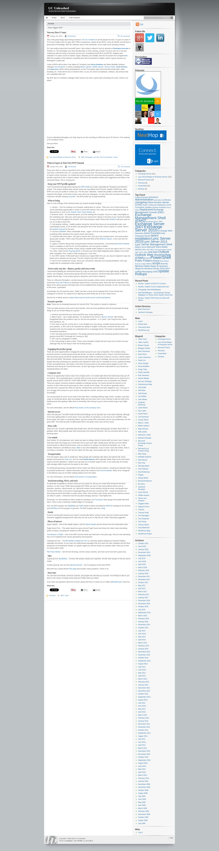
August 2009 (142, 793)
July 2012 (141, 703)
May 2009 (142, 802)
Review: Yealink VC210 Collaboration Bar (153, 287)
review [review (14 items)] (155, 260)
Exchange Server (144, 174)
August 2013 (142, 664)
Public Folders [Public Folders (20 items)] (143, 260)
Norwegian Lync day (120, 48)
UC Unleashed (58, 8)
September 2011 (144, 733)
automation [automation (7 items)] (158, 200)
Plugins (141, 475)
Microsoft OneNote (122, 244)
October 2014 (143, 628)
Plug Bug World (74, 251)
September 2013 (144, 661)
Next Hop (141, 463)
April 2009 (142, 805)
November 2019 (144, 552)
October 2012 (143, 694)
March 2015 (142, 616)
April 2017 (142, 588)
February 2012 (143, 718)
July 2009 (141, 796)
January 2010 (143, 781)
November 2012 (144, 691)
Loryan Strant (143, 420)
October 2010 (143, 757)
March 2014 (142, 643)
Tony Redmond (143, 528)
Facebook (71, 506)
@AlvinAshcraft (76, 565)
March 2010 (142, 775)
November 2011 (144, 727)
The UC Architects (89, 40)
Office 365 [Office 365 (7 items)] (145, 249)
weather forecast (59, 229)
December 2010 (144, 751)
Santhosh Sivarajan (145, 312)
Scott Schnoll (143, 492)
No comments (125, 36)
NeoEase (69, 841)
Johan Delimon (121, 67)
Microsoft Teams (144, 180)
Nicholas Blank (143, 466)
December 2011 (144, 724)
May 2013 (142, 673)
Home (47, 18)
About (63, 17)
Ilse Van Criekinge (145, 381)
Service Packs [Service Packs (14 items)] (142, 266)
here (126, 56)
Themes (141, 510)
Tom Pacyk (142, 522)
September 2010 (144, 760)
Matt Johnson (143, 429)
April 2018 (142, 564)
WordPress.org (143, 330)
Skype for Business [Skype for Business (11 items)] (159, 266)
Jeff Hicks (141, 390)
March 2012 (142, 715)
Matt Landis (142, 432)
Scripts (54, 17)
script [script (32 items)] (156, 263)
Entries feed (142, 324)
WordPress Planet (145, 534)
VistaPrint (113, 219)
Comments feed (144, 327)
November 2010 (144, 754)
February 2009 (143, 811)
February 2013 (143, 682)
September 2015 (144, 613)
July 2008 (141, 823)
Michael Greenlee (144, 438)
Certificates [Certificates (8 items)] (166, 200)
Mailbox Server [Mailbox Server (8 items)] (141, 247)
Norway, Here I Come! (56, 32)
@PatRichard (116, 582)
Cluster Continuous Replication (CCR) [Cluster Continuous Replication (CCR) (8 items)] (156, 205)
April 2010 (142, 772)
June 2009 (142, 799)
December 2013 (144, 652)
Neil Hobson (142, 460)
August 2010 (142, 763)
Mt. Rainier (72, 212)
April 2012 (142, 712)
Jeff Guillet (142, 387)
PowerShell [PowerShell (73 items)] (160, 257)
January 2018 (143, 574)
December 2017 (144, 576)
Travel (115, 157)
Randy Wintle (143, 478)
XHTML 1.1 (81, 841)
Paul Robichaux (144, 472)
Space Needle (90, 524)
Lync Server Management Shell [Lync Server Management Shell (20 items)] (153, 244)
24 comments (125, 166)
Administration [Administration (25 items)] (144, 199)
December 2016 (144, 601)
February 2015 (143, 619)
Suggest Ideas (143, 504)
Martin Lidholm (85, 67)
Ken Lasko (142, 411)
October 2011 (143, 730)
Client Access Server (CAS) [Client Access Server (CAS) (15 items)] (152, 203)
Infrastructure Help (145, 384)
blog (103, 508)
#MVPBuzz (54, 508)
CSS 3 (90, 841)
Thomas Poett (143, 513)
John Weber (142, 399)
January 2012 (143, 721)
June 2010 (142, 766)
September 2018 (144, 555)
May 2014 (142, 637)
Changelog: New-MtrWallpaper (149, 290)
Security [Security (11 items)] (164, 263)
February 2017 (143, 595)
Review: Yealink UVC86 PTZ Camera (152, 284)
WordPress (51, 840)
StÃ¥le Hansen (97, 67)
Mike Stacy (142, 454)
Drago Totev (142, 369)
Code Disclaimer (74, 17)
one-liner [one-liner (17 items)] (153, 252)
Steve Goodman (97, 64)
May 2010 (142, 769)
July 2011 (141, 739)
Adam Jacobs (143, 342)
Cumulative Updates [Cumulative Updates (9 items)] (143, 207)
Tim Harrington (143, 516)
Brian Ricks (142, 354)
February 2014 (143, 646)
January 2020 (143, 549)
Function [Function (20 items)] (156, 233)
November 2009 (144, 787)
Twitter (81, 506)
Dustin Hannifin (143, 372)
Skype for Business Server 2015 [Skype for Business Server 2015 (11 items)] (150, 268)
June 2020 (142, 546)
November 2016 (144, 604)
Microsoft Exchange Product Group (145, 443)
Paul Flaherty (143, 469)
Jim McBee (142, 396)
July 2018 (141, 558)
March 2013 (142, 679)
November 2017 (144, 580)
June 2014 (142, 634)
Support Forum (143, 507)
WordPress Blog (144, 531)
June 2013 (142, 670)
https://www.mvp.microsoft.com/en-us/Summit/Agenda (90, 298)
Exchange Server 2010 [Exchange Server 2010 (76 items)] (148, 228)
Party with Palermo (62, 283)
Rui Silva (141, 484)
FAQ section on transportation (86, 477)
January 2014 (143, 649)
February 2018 (143, 570)
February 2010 (143, 778)
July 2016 (141, 610)
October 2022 (143, 543)
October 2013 (143, 658)
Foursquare (99, 500)
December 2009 (144, 784)
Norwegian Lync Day (92, 157)
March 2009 (142, 808)
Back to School (107, 317)
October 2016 (143, 607)
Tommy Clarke (109, 67)
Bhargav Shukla (144, 348)
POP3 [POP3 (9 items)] (147, 258)
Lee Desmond (143, 417)
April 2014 (142, 640)
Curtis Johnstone (144, 357)
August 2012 (142, 700)
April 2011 (142, 745)
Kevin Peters (143, 414)
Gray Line (68, 459)
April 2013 (142, 676)
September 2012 (144, 697)
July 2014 (141, 631)
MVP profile (85, 187)
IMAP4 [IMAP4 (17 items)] (154, 235)
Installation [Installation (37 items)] (143, 238)
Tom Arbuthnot (60, 67)
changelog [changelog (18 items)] (141, 202)
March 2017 (142, 592)
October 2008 (143, 817)
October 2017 (143, 582)
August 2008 (142, 820)
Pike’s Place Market (84, 212)
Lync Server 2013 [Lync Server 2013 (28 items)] (155, 241)
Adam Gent (54, 69)
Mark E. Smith (143, 423)
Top (171, 838)
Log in (140, 321)
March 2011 (142, 748)
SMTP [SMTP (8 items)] (167, 269)
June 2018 (142, 561)
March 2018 (142, 567)
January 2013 (143, 685)
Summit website (106, 471)
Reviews (141, 189)
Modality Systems (144, 457)
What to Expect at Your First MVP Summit (65, 163)
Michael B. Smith (144, 435)
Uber (78, 448)
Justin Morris (143, 408)
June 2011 (142, 742)
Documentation (143, 366)
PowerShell (142, 186)
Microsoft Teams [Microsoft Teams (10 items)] (154, 247)
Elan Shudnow (143, 375)
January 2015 (143, 622)
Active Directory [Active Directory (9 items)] (141, 197)
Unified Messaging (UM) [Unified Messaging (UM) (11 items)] (146, 271)
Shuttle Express (89, 459)
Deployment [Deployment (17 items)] (146, 209)
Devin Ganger (143, 363)
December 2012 (144, 688)
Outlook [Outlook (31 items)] (163, 252)
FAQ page (72, 569)
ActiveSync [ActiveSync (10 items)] (153, 197)
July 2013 (141, 667)
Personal (52, 595)
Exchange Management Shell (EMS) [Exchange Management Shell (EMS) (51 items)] (150, 218)
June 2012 (142, 706)
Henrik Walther (143, 378)
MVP (82, 157)
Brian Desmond (144, 309)
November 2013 (144, 655)
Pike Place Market (53, 552)
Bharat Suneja (143, 345)
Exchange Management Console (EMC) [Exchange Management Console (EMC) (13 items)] (149, 211)
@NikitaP (62, 232)
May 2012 (142, 709)
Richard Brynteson (145, 481)
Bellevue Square (106, 239)
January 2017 (143, 598)
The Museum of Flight (55, 534)
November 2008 (144, 814)
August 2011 (142, 736)
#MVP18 (109, 506)
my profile (71, 197)
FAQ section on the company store (87, 408)
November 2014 (144, 625)
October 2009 (143, 790)
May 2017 (142, 586)
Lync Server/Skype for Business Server (62, 157)
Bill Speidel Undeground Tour (76, 541)
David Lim (142, 360)
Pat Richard (72, 36)
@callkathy (63, 559)
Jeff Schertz (142, 393)
